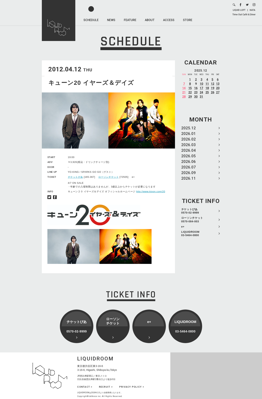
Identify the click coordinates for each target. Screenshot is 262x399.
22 (190, 92)
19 (212, 88)
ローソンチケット (108, 177)
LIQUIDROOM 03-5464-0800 (190, 233)
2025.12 (188, 128)
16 (195, 88)
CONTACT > (84, 386)
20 (217, 88)
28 (184, 96)
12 (212, 84)
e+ (182, 226)
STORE (187, 20)
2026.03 (188, 145)
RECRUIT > (106, 386)
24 (201, 92)
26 (212, 92)
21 (184, 92)
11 (207, 84)
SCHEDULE (91, 20)
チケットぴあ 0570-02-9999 (190, 211)
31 (201, 96)
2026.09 (188, 173)
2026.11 (188, 178)
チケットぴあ (75, 177)
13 (217, 84)
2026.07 (188, 167)
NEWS (111, 20)
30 (195, 96)
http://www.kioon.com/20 (150, 191)
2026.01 (188, 133)
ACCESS (168, 20)
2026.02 (188, 139)
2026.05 (188, 156)
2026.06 (188, 161)
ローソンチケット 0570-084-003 (192, 219)
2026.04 (188, 150)
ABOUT (150, 20)
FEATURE (130, 20)
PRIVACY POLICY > (131, 386)
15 (190, 88)
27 (217, 92)
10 (201, 84)
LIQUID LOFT (239, 10)
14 (184, 88)
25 (207, 92)
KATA (252, 10)
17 (201, 88)
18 (207, 88)
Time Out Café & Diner (243, 14)
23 (195, 92)
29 (190, 96)
